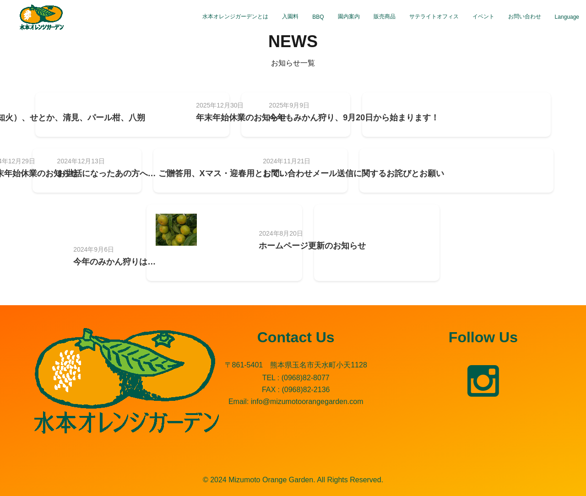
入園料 (290, 16)
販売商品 (385, 16)
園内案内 (349, 16)
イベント (483, 16)
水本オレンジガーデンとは (235, 16)
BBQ (318, 17)
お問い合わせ (524, 16)
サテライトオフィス (434, 16)
